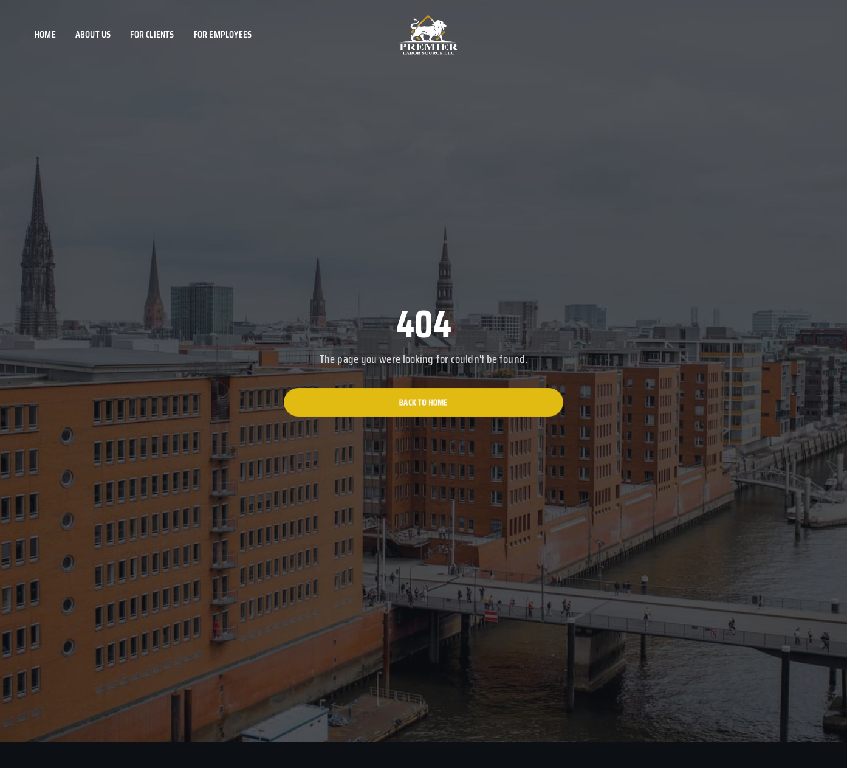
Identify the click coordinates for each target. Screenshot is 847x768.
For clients (152, 34)
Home (45, 34)
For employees (223, 34)
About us (93, 34)
